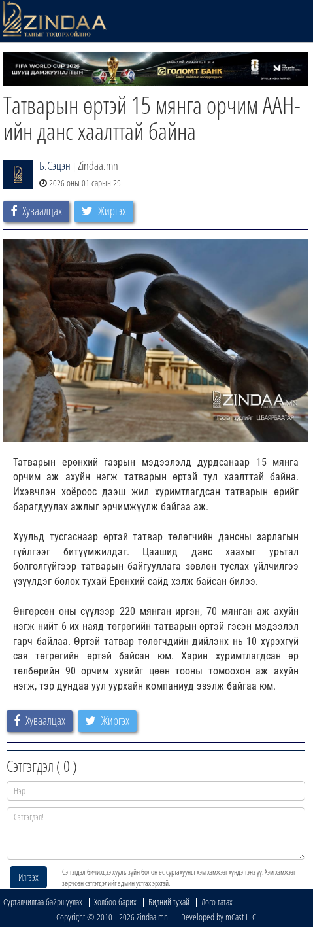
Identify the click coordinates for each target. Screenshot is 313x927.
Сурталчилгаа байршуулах (42, 902)
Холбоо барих (115, 902)
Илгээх (28, 877)
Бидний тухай (168, 902)
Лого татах (217, 902)
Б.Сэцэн (55, 165)
